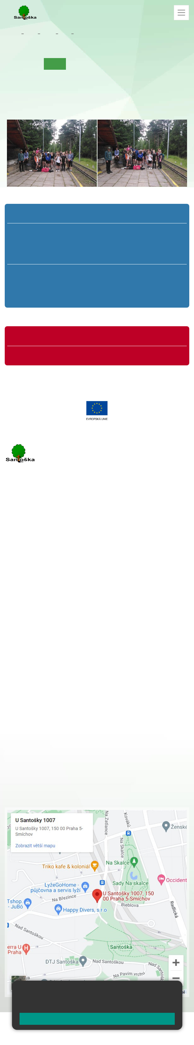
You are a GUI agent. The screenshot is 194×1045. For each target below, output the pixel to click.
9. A (161, 272)
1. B (29, 243)
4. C (131, 255)
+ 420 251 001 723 (32, 552)
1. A (29, 231)
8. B (118, 284)
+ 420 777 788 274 (51, 661)
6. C (33, 296)
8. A (118, 272)
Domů (13, 33)
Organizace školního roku (40, 337)
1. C (29, 255)
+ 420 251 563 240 (32, 584)
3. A (97, 231)
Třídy (48, 33)
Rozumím (97, 1019)
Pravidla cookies (150, 1005)
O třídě (33, 63)
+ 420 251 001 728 (52, 655)
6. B (33, 284)
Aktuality (85, 33)
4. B (131, 243)
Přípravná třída (30, 214)
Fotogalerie (145, 63)
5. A (165, 231)
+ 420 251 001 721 (53, 648)
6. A (33, 272)
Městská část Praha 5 (26, 610)
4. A (131, 231)
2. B (63, 243)
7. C (75, 296)
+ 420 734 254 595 (84, 681)
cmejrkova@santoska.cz (43, 559)
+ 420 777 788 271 (71, 552)
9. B (64, 33)
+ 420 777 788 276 (71, 584)
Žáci (30, 33)
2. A (63, 231)
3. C (97, 255)
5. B (165, 243)
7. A (76, 272)
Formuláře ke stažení (36, 354)
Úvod (15, 63)
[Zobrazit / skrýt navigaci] (181, 12)
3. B (97, 243)
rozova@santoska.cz (39, 591)
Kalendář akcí (114, 63)
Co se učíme (82, 63)
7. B (76, 284)
